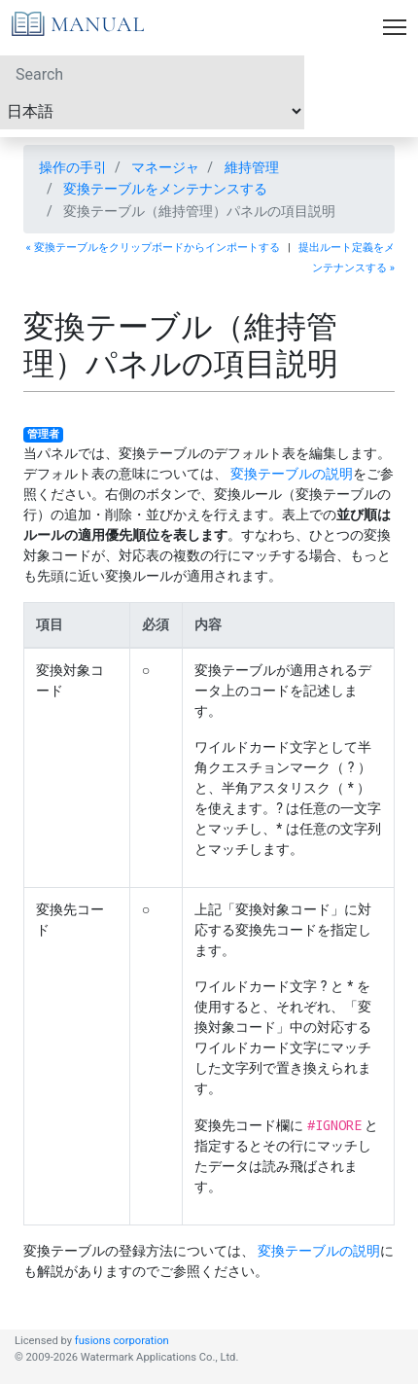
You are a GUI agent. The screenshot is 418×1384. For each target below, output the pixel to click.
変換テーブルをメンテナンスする (165, 188)
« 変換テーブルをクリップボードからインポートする (153, 247)
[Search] (152, 73)
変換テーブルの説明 (291, 473)
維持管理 (252, 167)
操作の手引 (73, 167)
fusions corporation (122, 1340)
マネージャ (165, 167)
